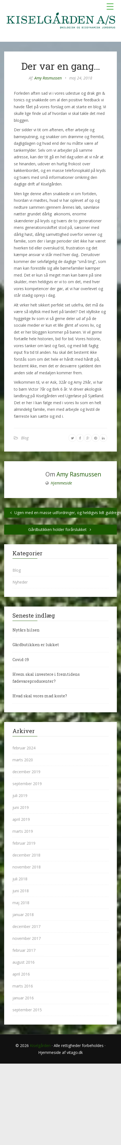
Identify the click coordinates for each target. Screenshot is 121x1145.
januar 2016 (23, 997)
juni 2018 (20, 890)
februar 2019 (23, 843)
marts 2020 (22, 759)
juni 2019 (20, 807)
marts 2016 (22, 986)
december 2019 (26, 771)
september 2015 (27, 1009)
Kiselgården (40, 1045)
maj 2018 (20, 902)
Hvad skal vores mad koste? (39, 695)
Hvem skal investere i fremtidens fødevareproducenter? (46, 678)
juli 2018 (19, 878)
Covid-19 (20, 659)
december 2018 (26, 855)
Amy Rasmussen (48, 78)
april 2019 (21, 819)
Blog (25, 437)
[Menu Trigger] (110, 6)
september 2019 (27, 783)
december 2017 (26, 926)
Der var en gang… (60, 66)
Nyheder (20, 582)
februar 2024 (23, 748)
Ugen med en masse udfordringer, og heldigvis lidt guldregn (62, 512)
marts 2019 (22, 831)
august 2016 (23, 962)
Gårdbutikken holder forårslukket (60, 529)
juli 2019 (19, 795)
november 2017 (26, 938)
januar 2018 (23, 914)
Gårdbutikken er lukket (35, 644)
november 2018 (26, 867)
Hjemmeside (61, 483)
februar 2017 (23, 950)
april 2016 (21, 974)
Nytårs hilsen (26, 630)
